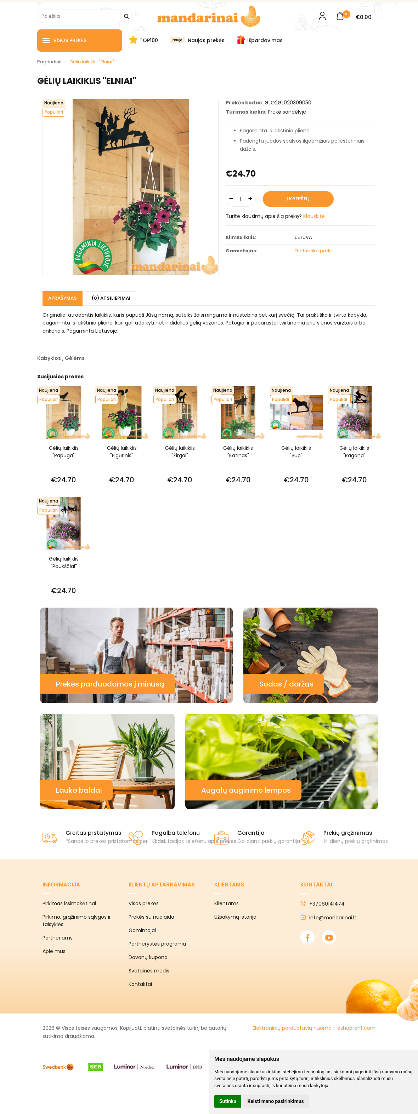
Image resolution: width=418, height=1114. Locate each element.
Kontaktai (140, 984)
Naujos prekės (206, 40)
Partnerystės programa (157, 943)
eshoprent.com (356, 1028)
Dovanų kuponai (149, 957)
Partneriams (58, 937)
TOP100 (149, 40)
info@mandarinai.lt (328, 917)
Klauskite (314, 216)
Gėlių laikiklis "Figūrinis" (122, 451)
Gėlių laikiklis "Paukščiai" (64, 562)
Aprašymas (62, 298)
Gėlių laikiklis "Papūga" (64, 451)
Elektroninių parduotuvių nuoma (292, 1028)
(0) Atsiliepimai (111, 298)
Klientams (229, 884)
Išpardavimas (265, 40)
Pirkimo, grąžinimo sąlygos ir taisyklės (77, 920)
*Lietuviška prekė (314, 250)
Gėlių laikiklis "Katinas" (238, 451)
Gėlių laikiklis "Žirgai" (180, 451)
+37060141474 (322, 903)
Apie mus (54, 951)
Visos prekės (64, 40)
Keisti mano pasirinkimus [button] (276, 1101)
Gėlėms (75, 358)
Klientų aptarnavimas (162, 884)
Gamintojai (142, 930)
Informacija (61, 884)
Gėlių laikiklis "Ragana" (354, 451)
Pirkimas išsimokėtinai (69, 903)
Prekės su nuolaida (151, 916)
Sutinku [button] (227, 1101)
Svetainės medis (149, 970)
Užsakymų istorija (235, 916)
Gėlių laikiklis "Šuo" (296, 451)
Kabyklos (49, 358)
